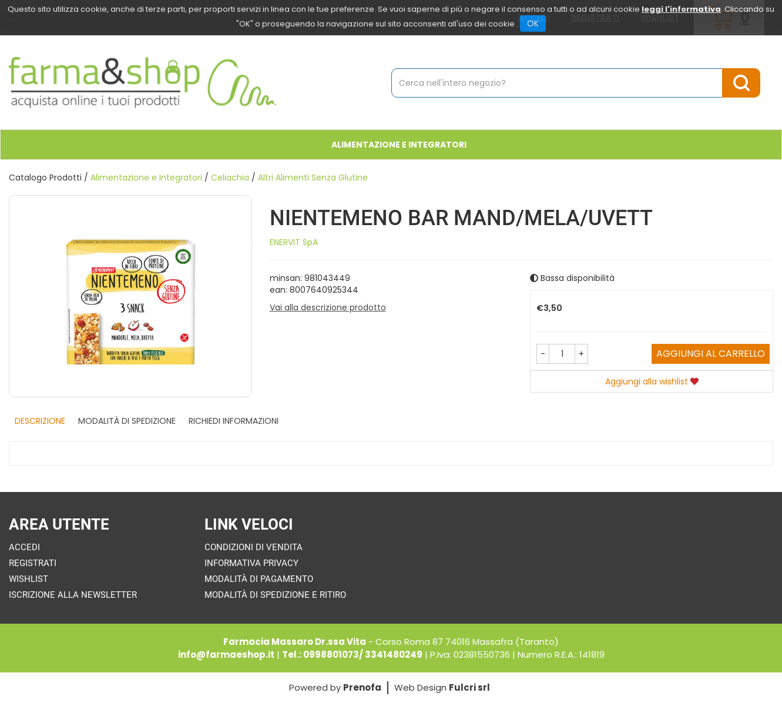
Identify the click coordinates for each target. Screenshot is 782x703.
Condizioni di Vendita (253, 547)
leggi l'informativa (681, 9)
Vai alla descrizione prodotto (328, 307)
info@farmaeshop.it (226, 654)
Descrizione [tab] (40, 421)
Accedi (24, 547)
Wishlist (28, 579)
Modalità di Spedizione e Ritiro (275, 595)
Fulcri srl (469, 687)
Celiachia (230, 177)
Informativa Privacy (251, 563)
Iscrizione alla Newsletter (73, 595)
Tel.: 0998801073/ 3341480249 (352, 654)
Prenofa (362, 687)
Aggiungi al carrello (710, 353)
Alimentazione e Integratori (398, 144)
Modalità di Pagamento (258, 579)
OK (533, 23)
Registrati (32, 563)
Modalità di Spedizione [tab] (127, 421)
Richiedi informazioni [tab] (233, 421)
